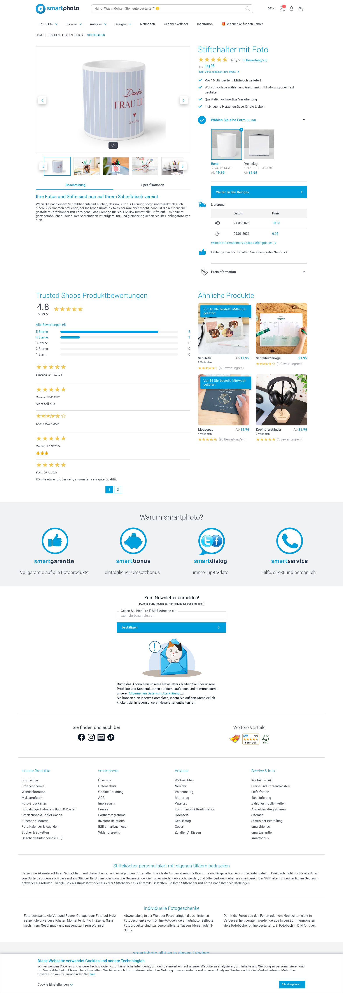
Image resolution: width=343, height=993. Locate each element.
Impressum (106, 803)
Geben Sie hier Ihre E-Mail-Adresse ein (148, 611)
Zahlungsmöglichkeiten (268, 803)
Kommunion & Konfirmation (195, 809)
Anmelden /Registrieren (268, 809)
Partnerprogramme (112, 815)
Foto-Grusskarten (34, 803)
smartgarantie (261, 832)
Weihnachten (184, 780)
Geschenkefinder (176, 24)
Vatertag (181, 803)
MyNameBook (32, 798)
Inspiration (205, 24)
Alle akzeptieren (291, 984)
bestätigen (129, 627)
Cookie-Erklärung (110, 792)
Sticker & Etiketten (35, 832)
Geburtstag (183, 821)
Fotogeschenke (33, 786)
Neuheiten (147, 24)
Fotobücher (30, 780)
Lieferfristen (260, 792)
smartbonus (260, 838)
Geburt (179, 827)
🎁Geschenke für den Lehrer (242, 24)
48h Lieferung (261, 798)
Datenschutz (107, 786)
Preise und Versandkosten (270, 786)
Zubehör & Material (35, 821)
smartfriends (260, 827)
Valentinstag (184, 792)
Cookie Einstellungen (55, 984)
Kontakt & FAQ (261, 780)
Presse (103, 809)
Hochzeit (181, 815)
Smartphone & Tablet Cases (42, 815)
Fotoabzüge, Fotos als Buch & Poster (48, 809)
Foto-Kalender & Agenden (40, 827)
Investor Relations (111, 821)
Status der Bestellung (266, 821)
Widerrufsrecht (109, 832)
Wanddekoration (34, 792)
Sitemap (257, 815)
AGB (101, 798)
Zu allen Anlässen (188, 832)
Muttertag (182, 798)
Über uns (104, 780)
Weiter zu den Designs (232, 192)
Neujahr (180, 786)
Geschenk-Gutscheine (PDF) (42, 838)
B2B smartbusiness (112, 827)
